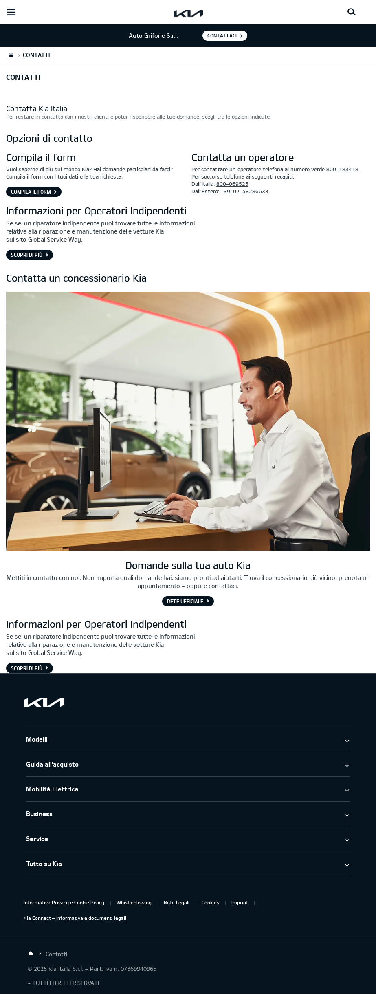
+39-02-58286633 (244, 191)
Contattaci (222, 35)
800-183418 (342, 169)
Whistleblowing (134, 902)
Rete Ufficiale (185, 601)
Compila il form (31, 191)
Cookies (210, 902)
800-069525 (232, 184)
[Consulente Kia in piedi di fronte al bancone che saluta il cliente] (188, 422)
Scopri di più (26, 255)
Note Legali (176, 902)
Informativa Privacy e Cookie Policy (64, 902)
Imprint (239, 902)
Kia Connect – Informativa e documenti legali (75, 918)
